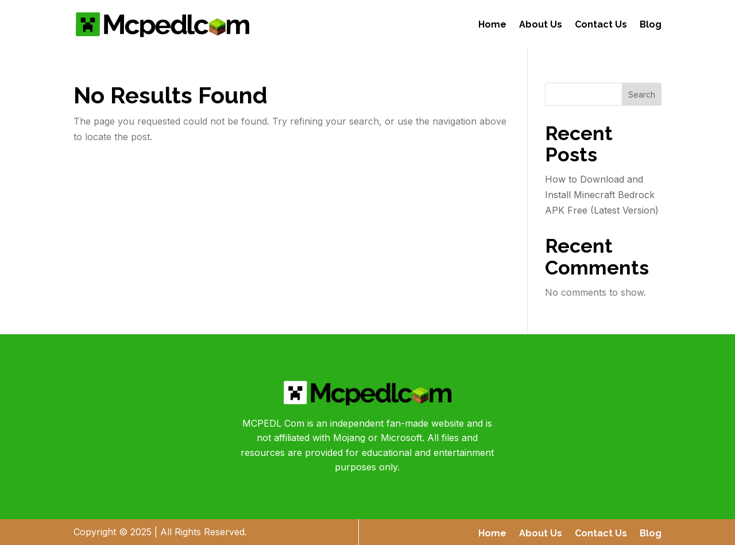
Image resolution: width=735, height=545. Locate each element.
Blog (651, 24)
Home (492, 24)
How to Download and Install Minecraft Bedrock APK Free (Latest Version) (602, 194)
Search (641, 94)
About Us (540, 24)
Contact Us (601, 24)
